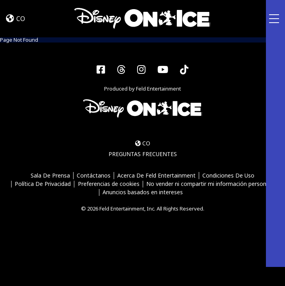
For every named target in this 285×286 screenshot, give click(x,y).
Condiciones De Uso (228, 175)
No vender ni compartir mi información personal (208, 184)
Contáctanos (94, 175)
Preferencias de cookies (109, 184)
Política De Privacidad (43, 184)
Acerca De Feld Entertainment (156, 175)
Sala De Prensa (50, 175)
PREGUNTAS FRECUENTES (143, 154)
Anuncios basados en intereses (143, 192)
